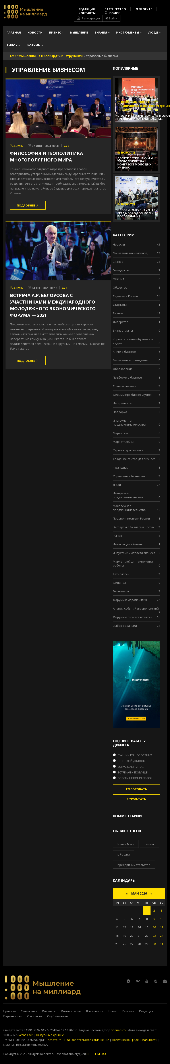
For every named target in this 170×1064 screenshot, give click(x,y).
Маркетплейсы (123, 442)
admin (16, 146)
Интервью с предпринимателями (128, 495)
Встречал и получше (132, 772)
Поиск (112, 13)
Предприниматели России (131, 518)
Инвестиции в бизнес (128, 544)
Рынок (13, 45)
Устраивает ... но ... (131, 767)
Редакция (87, 9)
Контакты (87, 13)
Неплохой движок (131, 761)
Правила (9, 1011)
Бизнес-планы (123, 330)
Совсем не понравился (135, 778)
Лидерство (120, 322)
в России (124, 854)
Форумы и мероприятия (130, 600)
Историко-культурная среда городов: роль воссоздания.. (136, 213)
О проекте (144, 9)
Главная (14, 32)
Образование (123, 369)
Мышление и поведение (130, 360)
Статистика (29, 1011)
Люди (154, 32)
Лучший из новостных (135, 755)
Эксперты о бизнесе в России (134, 527)
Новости (34, 32)
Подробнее (28, 205)
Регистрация (88, 18)
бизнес (150, 844)
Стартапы (120, 305)
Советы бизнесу (124, 386)
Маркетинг (120, 433)
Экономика (121, 591)
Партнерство (115, 9)
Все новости (94, 1011)
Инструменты (128, 32)
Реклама (128, 1011)
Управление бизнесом (129, 476)
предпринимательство (134, 865)
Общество (120, 287)
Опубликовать (57, 1016)
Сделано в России (125, 296)
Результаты (137, 799)
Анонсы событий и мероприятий (136, 608)
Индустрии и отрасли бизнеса (134, 553)
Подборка (120, 412)
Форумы (35, 45)
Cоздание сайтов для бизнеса (134, 459)
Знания (102, 32)
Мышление (79, 32)
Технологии (121, 574)
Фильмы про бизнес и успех (132, 395)
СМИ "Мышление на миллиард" (34, 56)
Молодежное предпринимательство (129, 508)
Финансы (119, 583)
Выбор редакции (125, 626)
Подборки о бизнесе (127, 377)
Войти (111, 18)
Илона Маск (126, 844)
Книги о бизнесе (124, 352)
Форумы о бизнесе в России (132, 617)
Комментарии (71, 1011)
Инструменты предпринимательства (129, 422)
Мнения (118, 279)
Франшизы (121, 467)
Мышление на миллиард (130, 253)
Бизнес (56, 32)
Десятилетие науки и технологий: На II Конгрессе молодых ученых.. (135, 162)
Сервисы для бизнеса (128, 450)
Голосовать (136, 789)
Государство (122, 270)
